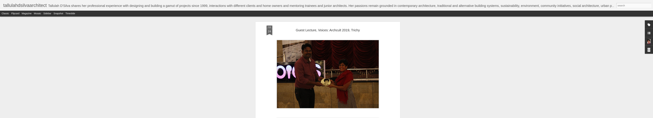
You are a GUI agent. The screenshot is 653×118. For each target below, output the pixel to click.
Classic (5, 13)
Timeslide (70, 13)
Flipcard (15, 13)
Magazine (27, 13)
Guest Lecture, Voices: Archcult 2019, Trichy (328, 30)
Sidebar (47, 13)
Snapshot (58, 13)
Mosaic (37, 13)
